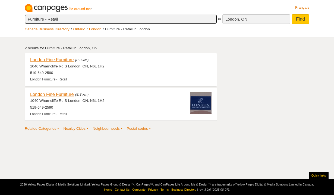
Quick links (318, 175)
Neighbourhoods (106, 128)
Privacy (153, 189)
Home (108, 189)
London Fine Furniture (52, 59)
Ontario (79, 29)
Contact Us (122, 189)
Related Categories (40, 128)
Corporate (139, 189)
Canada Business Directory (47, 29)
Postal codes (137, 128)
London (95, 29)
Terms (164, 189)
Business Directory (183, 189)
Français (302, 7)
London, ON (236, 19)
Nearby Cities (74, 128)
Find (300, 19)
